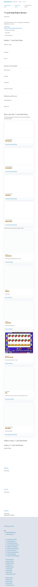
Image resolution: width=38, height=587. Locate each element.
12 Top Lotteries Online (11, 543)
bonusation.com (10, 526)
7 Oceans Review (9, 262)
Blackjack (6, 468)
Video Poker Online (10, 574)
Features (6, 28)
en (24, 1)
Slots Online (9, 572)
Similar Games (11, 28)
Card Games (9, 568)
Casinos (20, 1)
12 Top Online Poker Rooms (12, 555)
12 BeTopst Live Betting (11, 546)
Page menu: (7, 26)
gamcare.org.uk (10, 534)
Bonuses (15, 1)
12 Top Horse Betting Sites (12, 548)
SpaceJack (6, 510)
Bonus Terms (9, 583)
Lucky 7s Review (8, 329)
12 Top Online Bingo (11, 554)
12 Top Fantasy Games (11, 550)
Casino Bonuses (10, 585)
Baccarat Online (10, 561)
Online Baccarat (10, 559)
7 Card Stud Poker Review (11, 144)
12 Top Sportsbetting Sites (12, 552)
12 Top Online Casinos (11, 539)
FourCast (6, 489)
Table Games (9, 570)
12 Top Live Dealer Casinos (12, 545)
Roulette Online (10, 566)
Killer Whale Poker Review (11, 434)
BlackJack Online (10, 563)
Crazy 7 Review (8, 297)
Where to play (18, 28)
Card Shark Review (9, 399)
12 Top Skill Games (10, 541)
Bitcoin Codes (9, 577)
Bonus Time (9, 579)
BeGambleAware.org (11, 532)
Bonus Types (9, 581)
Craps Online (9, 565)
